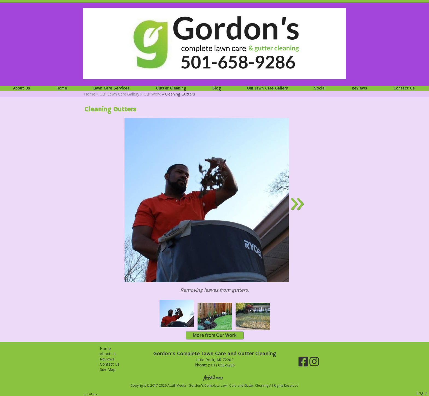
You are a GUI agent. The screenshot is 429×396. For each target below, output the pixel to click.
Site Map (111, 369)
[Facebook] (303, 363)
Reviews (359, 88)
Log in (422, 392)
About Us (21, 88)
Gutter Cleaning (171, 88)
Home (61, 88)
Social (320, 88)
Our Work (152, 94)
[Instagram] (314, 363)
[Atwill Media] (214, 377)
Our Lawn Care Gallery (267, 88)
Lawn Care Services (111, 88)
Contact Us (404, 88)
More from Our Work (214, 335)
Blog (216, 88)
